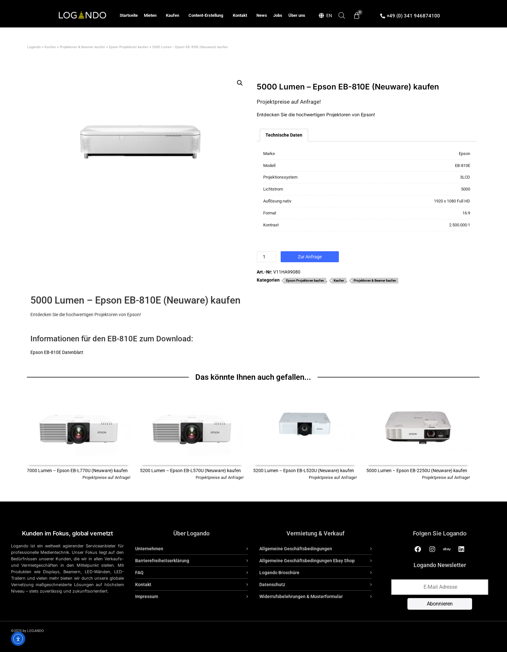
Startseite (129, 15)
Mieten (152, 15)
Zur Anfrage (310, 256)
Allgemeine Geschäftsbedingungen (295, 548)
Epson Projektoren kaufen (128, 47)
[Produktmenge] (266, 256)
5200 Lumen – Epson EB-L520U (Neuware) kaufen (303, 470)
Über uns (296, 15)
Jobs (277, 15)
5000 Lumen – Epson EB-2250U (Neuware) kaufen (416, 470)
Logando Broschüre (279, 572)
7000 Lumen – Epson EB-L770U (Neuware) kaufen (77, 470)
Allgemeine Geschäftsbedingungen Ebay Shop (307, 560)
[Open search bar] (342, 15)
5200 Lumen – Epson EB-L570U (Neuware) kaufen (190, 470)
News (261, 15)
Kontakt (241, 15)
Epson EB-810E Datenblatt (56, 352)
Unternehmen (149, 548)
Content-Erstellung (207, 15)
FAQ (139, 572)
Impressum (146, 596)
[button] (240, 83)
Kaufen (174, 15)
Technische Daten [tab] (283, 135)
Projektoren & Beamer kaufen (82, 47)
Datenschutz (272, 584)
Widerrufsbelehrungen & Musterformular (301, 596)
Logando (34, 47)
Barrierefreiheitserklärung (162, 560)
